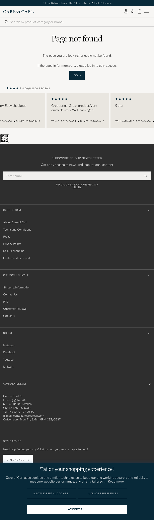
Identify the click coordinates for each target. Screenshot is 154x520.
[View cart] (139, 11)
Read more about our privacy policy (77, 185)
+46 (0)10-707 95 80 (21, 411)
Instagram (9, 345)
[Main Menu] (147, 11)
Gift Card (9, 316)
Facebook (9, 352)
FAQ (5, 301)
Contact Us (10, 294)
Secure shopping (13, 251)
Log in (77, 75)
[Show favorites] (133, 11)
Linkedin (8, 366)
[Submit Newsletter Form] (146, 176)
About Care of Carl (15, 222)
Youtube (8, 359)
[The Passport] (5, 142)
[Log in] (126, 11)
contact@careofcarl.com (28, 415)
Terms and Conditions (17, 229)
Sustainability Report (16, 258)
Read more (116, 481)
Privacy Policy (12, 244)
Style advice (15, 459)
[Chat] (11, 142)
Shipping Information (16, 287)
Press (6, 236)
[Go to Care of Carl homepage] (18, 11)
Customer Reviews (14, 308)
